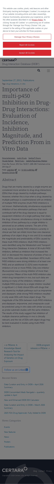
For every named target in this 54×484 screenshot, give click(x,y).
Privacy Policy (37, 19)
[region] (27, 29)
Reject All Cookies (27, 45)
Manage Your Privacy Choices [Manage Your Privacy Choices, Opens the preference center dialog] (27, 37)
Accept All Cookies (27, 52)
